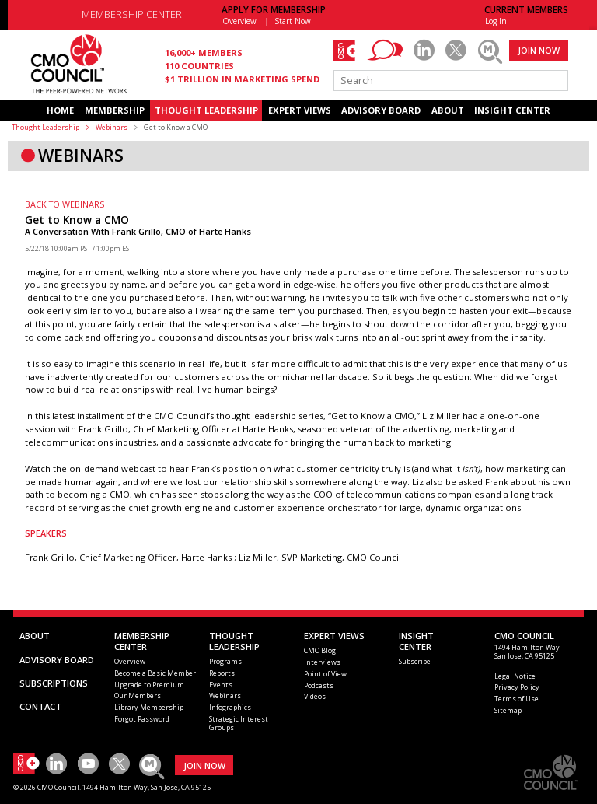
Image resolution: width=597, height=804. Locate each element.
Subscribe (415, 661)
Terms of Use (516, 699)
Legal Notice (515, 676)
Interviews (322, 662)
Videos (315, 696)
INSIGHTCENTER (416, 641)
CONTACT (40, 706)
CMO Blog (320, 650)
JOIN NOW (539, 50)
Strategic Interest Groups (238, 723)
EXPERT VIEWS (299, 110)
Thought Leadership (45, 127)
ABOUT (447, 110)
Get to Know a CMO (77, 220)
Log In (496, 21)
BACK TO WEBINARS (64, 204)
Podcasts (318, 685)
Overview (239, 21)
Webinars (111, 127)
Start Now (293, 21)
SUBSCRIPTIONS (53, 683)
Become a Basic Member (155, 673)
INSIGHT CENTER (512, 110)
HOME (60, 110)
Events (220, 685)
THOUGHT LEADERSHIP (206, 110)
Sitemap (508, 710)
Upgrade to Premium (149, 685)
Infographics (230, 707)
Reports (222, 673)
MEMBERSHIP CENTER (132, 14)
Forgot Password (141, 719)
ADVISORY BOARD (381, 110)
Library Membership (148, 707)
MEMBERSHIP (115, 110)
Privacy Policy (516, 687)
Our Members (137, 695)
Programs (225, 661)
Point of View (325, 674)
